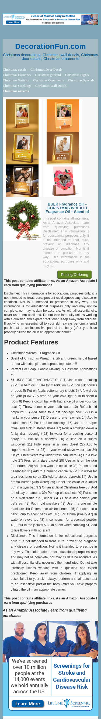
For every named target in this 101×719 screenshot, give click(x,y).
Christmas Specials (81, 80)
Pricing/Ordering (74, 274)
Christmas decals (14, 69)
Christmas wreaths (16, 91)
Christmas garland (48, 75)
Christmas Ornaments (48, 80)
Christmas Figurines (17, 75)
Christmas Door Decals (46, 69)
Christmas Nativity (16, 80)
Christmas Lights (77, 75)
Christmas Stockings (17, 86)
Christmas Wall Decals (51, 86)
